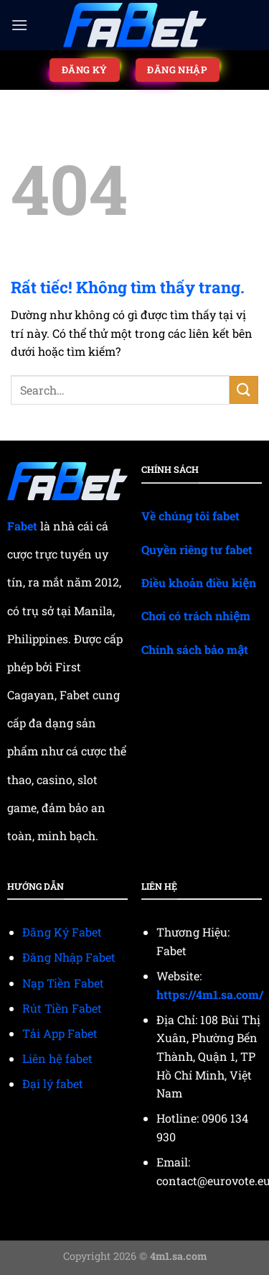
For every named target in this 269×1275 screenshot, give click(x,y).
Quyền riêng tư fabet (197, 549)
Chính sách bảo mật (194, 649)
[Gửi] (244, 390)
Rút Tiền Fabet (62, 1008)
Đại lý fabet (52, 1083)
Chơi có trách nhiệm (195, 615)
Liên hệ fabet (57, 1058)
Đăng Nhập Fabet (68, 957)
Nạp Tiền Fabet (63, 982)
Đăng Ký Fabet (62, 931)
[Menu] (19, 24)
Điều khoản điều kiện (198, 582)
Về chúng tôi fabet (190, 515)
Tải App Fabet (60, 1033)
